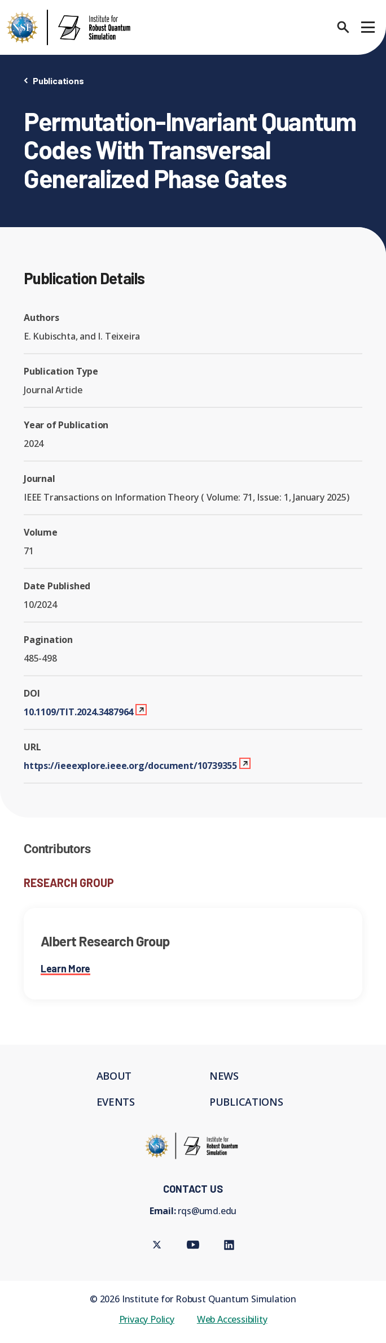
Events (116, 1102)
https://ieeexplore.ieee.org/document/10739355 (130, 765)
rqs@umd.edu (207, 1211)
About (114, 1076)
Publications (58, 80)
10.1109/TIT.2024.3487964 (78, 712)
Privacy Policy (146, 1319)
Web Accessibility (232, 1319)
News (224, 1076)
